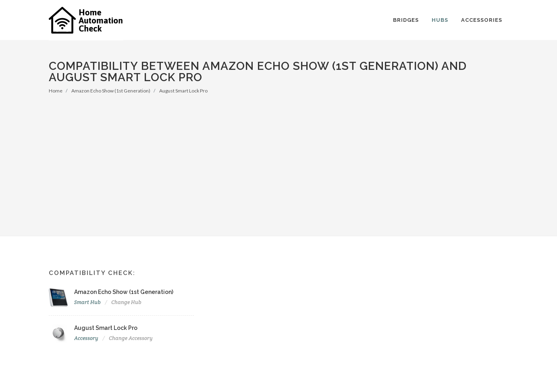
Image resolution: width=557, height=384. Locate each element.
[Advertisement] (278, 155)
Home (55, 91)
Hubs (440, 20)
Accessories (481, 20)
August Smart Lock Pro (183, 91)
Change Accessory (131, 338)
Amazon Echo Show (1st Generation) (110, 91)
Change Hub (126, 302)
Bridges (406, 20)
